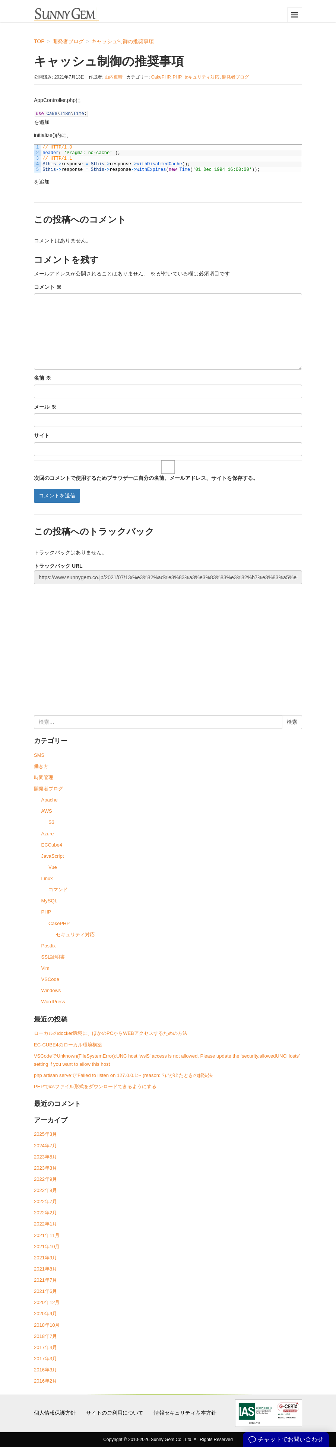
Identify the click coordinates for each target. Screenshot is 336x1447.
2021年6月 (45, 1291)
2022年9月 (45, 1179)
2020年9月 (45, 1313)
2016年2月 (45, 1381)
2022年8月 (45, 1190)
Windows (51, 990)
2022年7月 (45, 1201)
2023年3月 (45, 1168)
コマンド (58, 889)
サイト (42, 436)
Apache (49, 800)
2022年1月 (45, 1224)
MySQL (49, 900)
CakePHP (160, 77)
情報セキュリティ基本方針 (185, 1413)
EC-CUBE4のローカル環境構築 (68, 1045)
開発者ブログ (235, 77)
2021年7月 (45, 1280)
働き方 (41, 766)
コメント (47, 287)
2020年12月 (47, 1302)
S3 (51, 822)
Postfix (48, 946)
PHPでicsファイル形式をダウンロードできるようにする (95, 1086)
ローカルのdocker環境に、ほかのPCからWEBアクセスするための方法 (110, 1033)
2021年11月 (47, 1235)
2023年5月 (45, 1157)
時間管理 (43, 777)
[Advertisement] (168, 641)
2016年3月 (45, 1370)
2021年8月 (45, 1269)
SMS (39, 755)
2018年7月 (45, 1336)
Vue (52, 867)
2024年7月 (45, 1145)
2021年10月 (47, 1246)
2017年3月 (45, 1358)
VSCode (50, 979)
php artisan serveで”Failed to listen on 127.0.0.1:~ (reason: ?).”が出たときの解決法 (123, 1075)
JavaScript (52, 856)
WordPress (53, 1001)
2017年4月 (45, 1347)
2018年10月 (47, 1325)
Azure (47, 833)
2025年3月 (45, 1134)
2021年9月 (45, 1257)
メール (45, 407)
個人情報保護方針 (55, 1413)
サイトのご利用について (114, 1413)
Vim (45, 968)
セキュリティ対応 (201, 77)
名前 (42, 378)
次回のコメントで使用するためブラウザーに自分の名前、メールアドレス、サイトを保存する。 (146, 478)
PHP (177, 77)
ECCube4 (51, 845)
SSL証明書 (53, 957)
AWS (46, 811)
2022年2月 (45, 1212)
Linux (47, 878)
